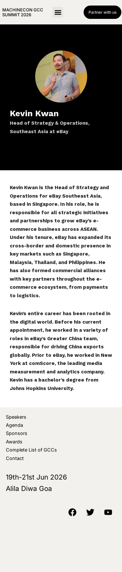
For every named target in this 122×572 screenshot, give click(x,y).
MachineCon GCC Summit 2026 (22, 12)
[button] (57, 12)
